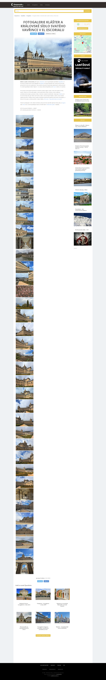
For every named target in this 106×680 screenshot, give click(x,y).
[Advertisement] (43, 650)
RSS (64, 665)
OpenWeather (59, 674)
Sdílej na (40, 581)
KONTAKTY (53, 665)
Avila (24, 104)
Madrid (60, 94)
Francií (54, 86)
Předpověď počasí (82, 28)
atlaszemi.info (60, 669)
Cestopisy (47, 4)
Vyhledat (87, 11)
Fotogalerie (35, 4)
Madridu (42, 83)
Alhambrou (42, 81)
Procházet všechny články (43, 635)
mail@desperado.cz (55, 675)
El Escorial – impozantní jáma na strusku (53, 99)
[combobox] (49, 11)
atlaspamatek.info (52, 669)
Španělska (61, 81)
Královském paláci (51, 104)
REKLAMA (59, 665)
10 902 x (50, 33)
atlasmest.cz (44, 669)
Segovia (63, 102)
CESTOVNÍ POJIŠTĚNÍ (44, 665)
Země (28, 4)
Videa (41, 4)
